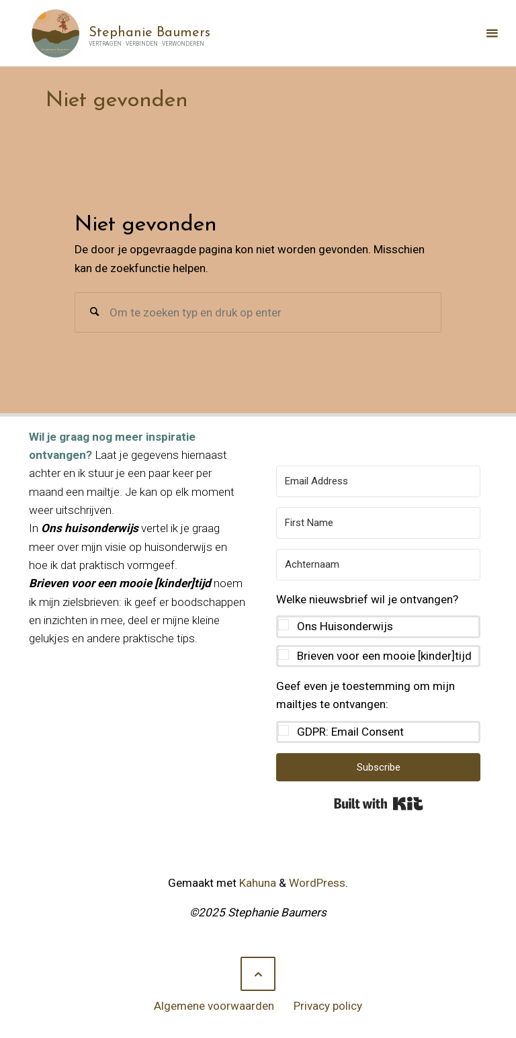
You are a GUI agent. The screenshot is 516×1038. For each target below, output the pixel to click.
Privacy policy (328, 1005)
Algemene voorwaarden (214, 1005)
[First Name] (378, 523)
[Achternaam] (378, 564)
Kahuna (256, 883)
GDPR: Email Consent (350, 731)
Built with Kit (378, 803)
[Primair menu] (492, 33)
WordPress (317, 883)
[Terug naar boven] (258, 974)
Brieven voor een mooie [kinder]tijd (384, 655)
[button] (378, 629)
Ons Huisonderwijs (345, 626)
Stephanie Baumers (149, 32)
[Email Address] (378, 481)
